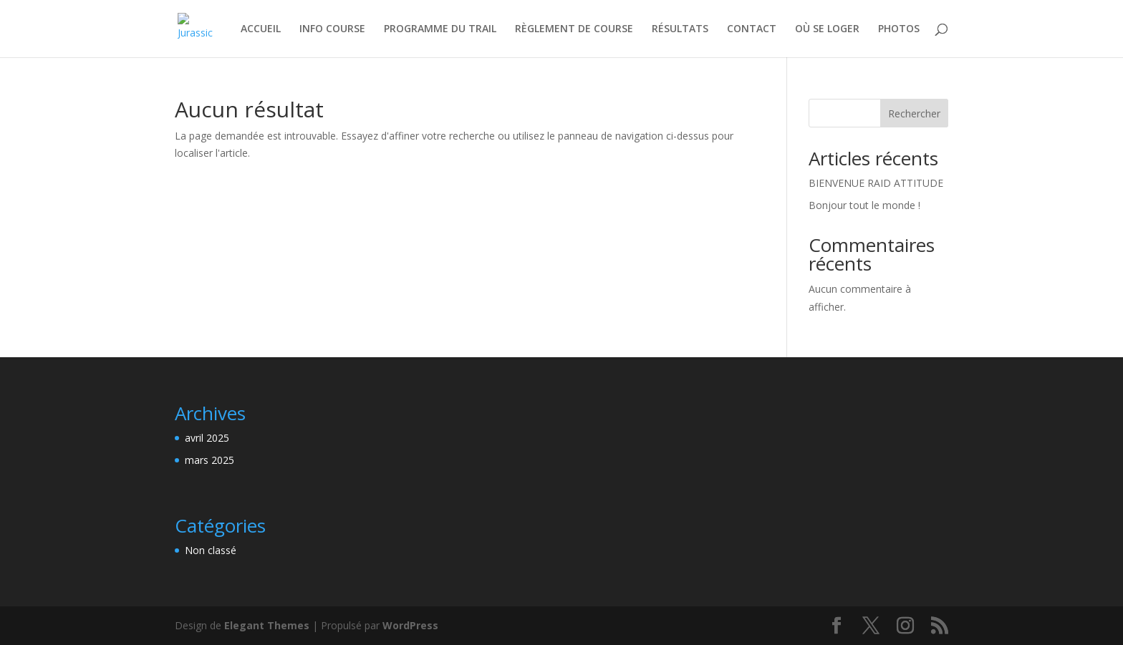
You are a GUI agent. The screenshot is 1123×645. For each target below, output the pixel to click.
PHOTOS (899, 29)
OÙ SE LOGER (827, 29)
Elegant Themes (266, 625)
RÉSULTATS (680, 29)
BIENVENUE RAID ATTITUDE (876, 183)
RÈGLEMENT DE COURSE (574, 29)
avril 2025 (207, 438)
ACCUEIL (261, 29)
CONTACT (751, 29)
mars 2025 (209, 460)
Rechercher (914, 113)
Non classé (210, 550)
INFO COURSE (332, 29)
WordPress (410, 625)
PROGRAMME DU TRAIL (440, 29)
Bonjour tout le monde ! (864, 205)
